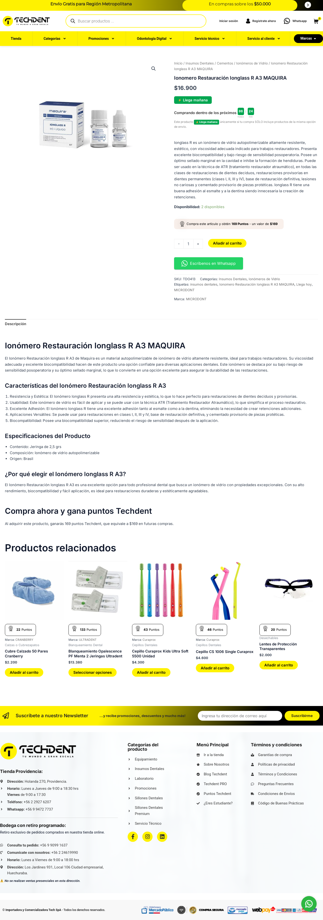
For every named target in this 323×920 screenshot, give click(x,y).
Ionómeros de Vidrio (252, 63)
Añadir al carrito (227, 243)
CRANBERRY (24, 640)
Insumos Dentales (200, 63)
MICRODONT (184, 290)
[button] (153, 68)
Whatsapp (299, 21)
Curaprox (149, 640)
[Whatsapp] (287, 21)
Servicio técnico (210, 38)
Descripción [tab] (15, 323)
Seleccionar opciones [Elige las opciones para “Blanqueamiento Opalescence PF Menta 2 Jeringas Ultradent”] (92, 672)
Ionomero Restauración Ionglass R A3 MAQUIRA (256, 284)
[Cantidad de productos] (188, 244)
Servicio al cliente (264, 38)
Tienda (16, 39)
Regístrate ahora (260, 21)
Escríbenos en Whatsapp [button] (208, 263)
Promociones (102, 38)
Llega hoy (304, 284)
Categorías (55, 38)
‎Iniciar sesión (228, 21)
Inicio (178, 63)
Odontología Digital (154, 38)
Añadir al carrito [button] (24, 672)
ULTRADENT (88, 640)
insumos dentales (203, 284)
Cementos (225, 63)
